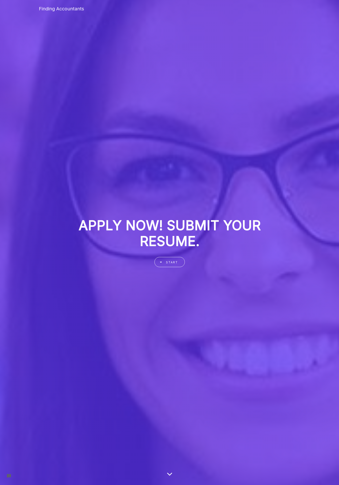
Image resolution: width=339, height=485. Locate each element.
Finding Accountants (61, 9)
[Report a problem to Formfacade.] (9, 476)
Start (167, 262)
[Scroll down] (169, 474)
